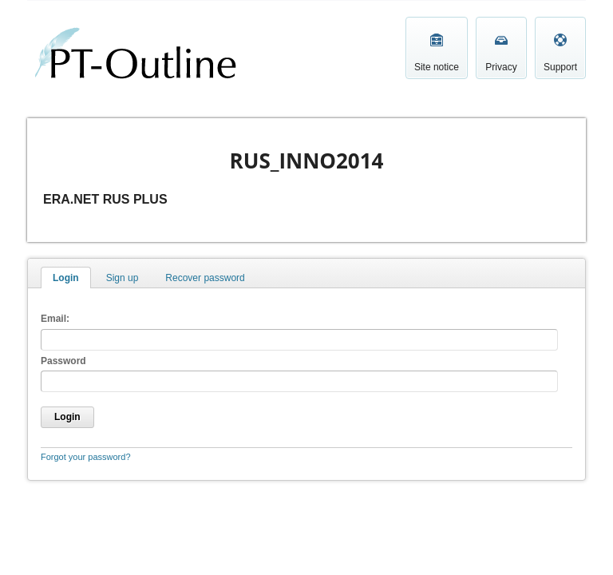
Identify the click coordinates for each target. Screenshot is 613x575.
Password (63, 361)
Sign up (122, 278)
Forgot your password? (86, 457)
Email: (55, 318)
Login (66, 278)
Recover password (204, 278)
